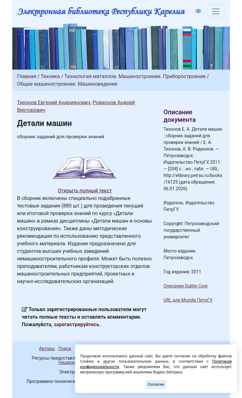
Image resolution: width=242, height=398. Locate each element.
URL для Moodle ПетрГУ (188, 300)
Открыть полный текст (85, 191)
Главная (26, 76)
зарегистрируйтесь (76, 324)
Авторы (47, 348)
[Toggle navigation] (216, 11)
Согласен (156, 384)
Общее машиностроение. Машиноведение (67, 84)
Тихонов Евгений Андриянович (53, 102)
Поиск (64, 348)
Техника (50, 76)
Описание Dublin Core (186, 285)
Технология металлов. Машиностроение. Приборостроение (134, 76)
